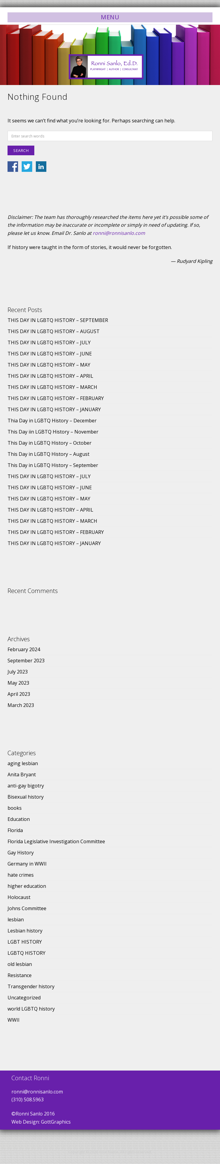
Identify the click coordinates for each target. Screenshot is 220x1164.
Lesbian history (25, 930)
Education (19, 819)
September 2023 (26, 660)
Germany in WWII (27, 863)
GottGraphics (56, 1121)
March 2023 (21, 705)
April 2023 (19, 694)
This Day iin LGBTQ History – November (53, 431)
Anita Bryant (22, 774)
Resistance (20, 975)
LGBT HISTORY (25, 941)
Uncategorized (24, 997)
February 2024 (24, 649)
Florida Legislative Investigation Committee (56, 841)
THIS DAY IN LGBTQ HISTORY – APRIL (50, 376)
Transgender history (31, 986)
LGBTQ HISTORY (26, 953)
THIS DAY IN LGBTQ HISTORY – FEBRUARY (56, 398)
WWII (14, 1020)
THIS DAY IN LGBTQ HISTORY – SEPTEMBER (58, 320)
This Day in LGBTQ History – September (53, 465)
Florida (15, 830)
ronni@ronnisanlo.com (119, 233)
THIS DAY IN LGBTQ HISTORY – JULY (49, 342)
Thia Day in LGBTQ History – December (52, 420)
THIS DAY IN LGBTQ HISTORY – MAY (49, 364)
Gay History (21, 852)
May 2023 (18, 683)
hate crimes (21, 875)
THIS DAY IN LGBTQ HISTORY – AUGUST (54, 331)
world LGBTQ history (31, 1008)
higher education (27, 886)
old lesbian (20, 964)
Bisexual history (26, 796)
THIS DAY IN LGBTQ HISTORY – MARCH (52, 387)
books (15, 808)
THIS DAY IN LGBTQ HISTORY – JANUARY (54, 409)
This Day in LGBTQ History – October (49, 443)
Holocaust (19, 897)
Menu (110, 17)
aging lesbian (23, 763)
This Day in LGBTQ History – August (48, 454)
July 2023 (18, 671)
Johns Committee (27, 908)
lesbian (16, 919)
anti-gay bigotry (26, 785)
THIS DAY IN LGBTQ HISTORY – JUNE (50, 353)
